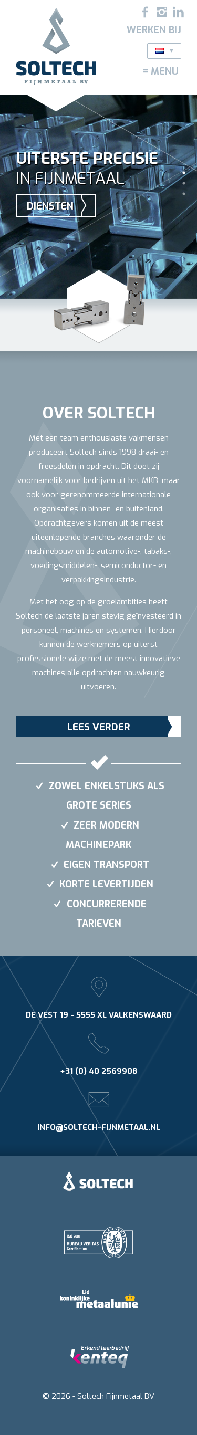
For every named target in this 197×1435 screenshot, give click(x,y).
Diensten (50, 206)
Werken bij (154, 30)
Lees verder (98, 727)
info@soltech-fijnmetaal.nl (98, 1127)
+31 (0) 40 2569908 (98, 1071)
